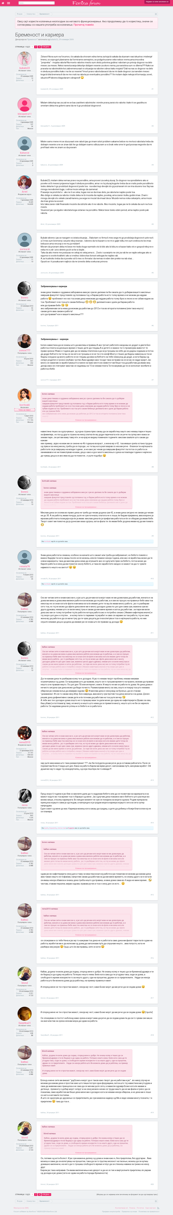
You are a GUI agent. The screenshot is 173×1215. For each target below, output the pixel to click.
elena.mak (62, 828)
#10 (152, 579)
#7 (153, 380)
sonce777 (24, 351)
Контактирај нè (121, 1208)
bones (24, 298)
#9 (153, 536)
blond (25, 983)
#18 (152, 1035)
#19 (152, 1113)
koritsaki (25, 405)
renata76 (24, 567)
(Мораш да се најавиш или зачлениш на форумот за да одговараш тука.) (127, 1194)
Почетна (140, 1208)
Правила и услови (129, 1212)
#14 (152, 823)
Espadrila (53, 828)
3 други (71, 828)
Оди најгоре (150, 1208)
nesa (24, 805)
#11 (152, 633)
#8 (153, 467)
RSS (158, 1208)
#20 (152, 1184)
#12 (152, 717)
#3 (153, 165)
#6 (153, 326)
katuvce (24, 153)
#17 (152, 998)
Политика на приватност (149, 1212)
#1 (153, 89)
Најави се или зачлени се (157, 2)
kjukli (46, 828)
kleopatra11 (25, 114)
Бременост (32, 39)
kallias (24, 609)
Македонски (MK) (21, 1208)
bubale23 (54, 39)
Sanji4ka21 (25, 1023)
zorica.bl (25, 249)
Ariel (24, 192)
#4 (153, 224)
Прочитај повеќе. (84, 24)
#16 (152, 958)
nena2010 (24, 742)
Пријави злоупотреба (111, 1212)
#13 (152, 780)
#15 (152, 895)
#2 (153, 126)
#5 (153, 273)
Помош (132, 1208)
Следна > (46, 47)
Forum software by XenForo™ (35, 1212)
